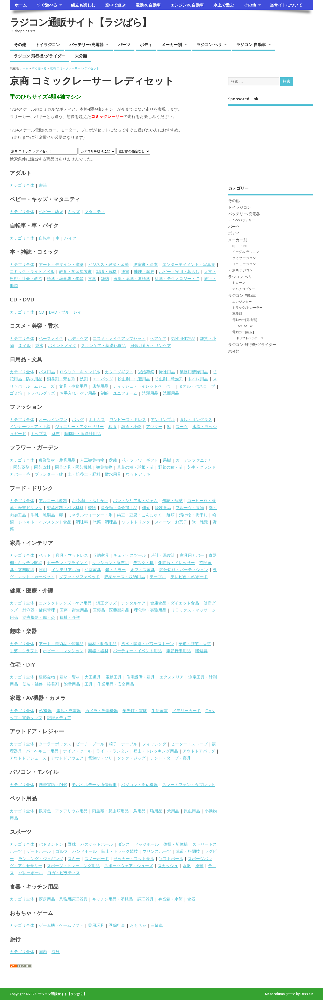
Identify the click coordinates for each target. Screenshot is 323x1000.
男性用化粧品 (183, 338)
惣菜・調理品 (105, 522)
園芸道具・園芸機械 (73, 467)
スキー (74, 858)
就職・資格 (106, 271)
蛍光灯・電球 (134, 710)
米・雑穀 (200, 522)
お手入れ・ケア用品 (78, 393)
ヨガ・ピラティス (63, 872)
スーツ (182, 426)
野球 (72, 844)
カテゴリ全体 (22, 185)
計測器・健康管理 (38, 610)
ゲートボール (39, 851)
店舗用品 (100, 386)
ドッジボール (146, 844)
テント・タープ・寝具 (170, 758)
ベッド (45, 555)
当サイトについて (286, 5)
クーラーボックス (55, 744)
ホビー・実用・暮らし (179, 271)
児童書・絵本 (145, 264)
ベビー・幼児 (51, 211)
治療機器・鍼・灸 (38, 617)
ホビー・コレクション (63, 650)
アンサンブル (163, 419)
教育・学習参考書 (75, 271)
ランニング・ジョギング (40, 858)
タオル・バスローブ (197, 386)
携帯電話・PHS (53, 784)
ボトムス (97, 419)
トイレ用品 (198, 378)
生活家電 (159, 710)
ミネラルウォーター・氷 (90, 514)
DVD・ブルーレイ (65, 312)
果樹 (167, 460)
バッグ (78, 419)
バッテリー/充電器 (86, 44)
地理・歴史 (144, 271)
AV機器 (45, 710)
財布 (55, 433)
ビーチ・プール (90, 744)
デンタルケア (133, 603)
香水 (39, 345)
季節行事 (117, 925)
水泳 (187, 865)
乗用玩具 (96, 925)
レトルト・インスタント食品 (44, 522)
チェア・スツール (130, 555)
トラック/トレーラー (247, 307)
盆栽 (113, 460)
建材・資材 (70, 677)
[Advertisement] (270, 141)
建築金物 (47, 677)
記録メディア (59, 717)
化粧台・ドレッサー (176, 562)
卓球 (199, 865)
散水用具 (113, 474)
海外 (55, 951)
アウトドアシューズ (28, 758)
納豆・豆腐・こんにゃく (139, 514)
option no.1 (241, 245)
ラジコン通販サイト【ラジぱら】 (80, 22)
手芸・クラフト (24, 650)
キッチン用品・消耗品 (112, 899)
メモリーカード (186, 710)
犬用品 (173, 810)
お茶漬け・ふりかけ (90, 500)
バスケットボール (96, 844)
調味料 (82, 522)
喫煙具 (201, 650)
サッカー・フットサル (134, 858)
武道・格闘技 (188, 851)
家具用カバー (192, 555)
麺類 (170, 514)
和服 (112, 426)
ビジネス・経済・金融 (108, 264)
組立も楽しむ (83, 5)
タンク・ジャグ (131, 758)
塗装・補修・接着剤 (40, 684)
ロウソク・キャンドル (80, 371)
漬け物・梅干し (193, 514)
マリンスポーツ (157, 851)
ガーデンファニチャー (196, 460)
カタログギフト (119, 371)
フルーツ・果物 (190, 507)
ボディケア (78, 338)
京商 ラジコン (242, 270)
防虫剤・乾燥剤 (169, 378)
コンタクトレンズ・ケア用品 (65, 603)
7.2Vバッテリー (243, 220)
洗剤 (84, 378)
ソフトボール (171, 858)
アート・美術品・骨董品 (61, 643)
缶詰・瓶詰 (172, 500)
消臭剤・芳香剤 (61, 378)
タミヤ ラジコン (244, 258)
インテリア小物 (65, 569)
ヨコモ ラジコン (244, 264)
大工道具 (93, 677)
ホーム (21, 5)
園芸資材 (42, 467)
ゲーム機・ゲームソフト (61, 925)
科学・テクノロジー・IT (177, 278)
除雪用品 (72, 684)
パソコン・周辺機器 (139, 784)
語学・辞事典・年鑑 (65, 278)
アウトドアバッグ (199, 751)
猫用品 (156, 810)
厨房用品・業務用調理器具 (63, 899)
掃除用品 (167, 371)
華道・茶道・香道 (195, 643)
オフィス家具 (142, 569)
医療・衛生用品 (74, 610)
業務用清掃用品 (194, 371)
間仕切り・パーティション (183, 569)
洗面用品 (171, 393)
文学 (92, 278)
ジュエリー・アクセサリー (79, 426)
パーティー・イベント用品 (137, 650)
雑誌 (105, 278)
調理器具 (145, 899)
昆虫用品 (192, 810)
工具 (89, 684)
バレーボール (30, 872)
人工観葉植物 (92, 460)
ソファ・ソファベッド (79, 576)
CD (41, 312)
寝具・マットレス (72, 555)
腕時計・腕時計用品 (82, 433)
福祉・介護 (70, 617)
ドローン (238, 282)
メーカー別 (172, 44)
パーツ (124, 44)
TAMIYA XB (245, 326)
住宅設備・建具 (140, 677)
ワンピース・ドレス (127, 419)
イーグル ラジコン (245, 251)
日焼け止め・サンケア (150, 345)
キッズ (74, 211)
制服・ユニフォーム (119, 393)
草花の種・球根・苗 (135, 467)
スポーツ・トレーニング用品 (73, 865)
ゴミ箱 (16, 393)
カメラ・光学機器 (101, 710)
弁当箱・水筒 (170, 899)
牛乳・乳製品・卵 (47, 514)
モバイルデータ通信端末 (94, 784)
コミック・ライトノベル (32, 271)
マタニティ (95, 211)
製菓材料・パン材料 (65, 507)
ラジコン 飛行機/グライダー (39, 56)
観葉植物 (104, 467)
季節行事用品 (178, 650)
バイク (70, 238)
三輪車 (157, 925)
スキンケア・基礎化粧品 (103, 345)
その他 (250, 5)
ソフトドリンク (136, 522)
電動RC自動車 (148, 5)
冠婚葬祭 (146, 371)
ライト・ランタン (112, 751)
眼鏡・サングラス (196, 419)
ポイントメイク (62, 345)
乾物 (92, 507)
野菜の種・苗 (170, 467)
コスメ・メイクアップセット (119, 338)
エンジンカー (242, 301)
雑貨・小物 (131, 426)
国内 (43, 951)
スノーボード (97, 858)
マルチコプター (243, 289)
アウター (154, 426)
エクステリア (171, 677)
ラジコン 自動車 (251, 44)
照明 (43, 569)
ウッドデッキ (138, 474)
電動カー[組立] (243, 332)
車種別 (237, 313)
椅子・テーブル (123, 744)
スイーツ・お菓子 (171, 522)
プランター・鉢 (49, 474)
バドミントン (51, 844)
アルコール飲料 (53, 500)
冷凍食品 (163, 507)
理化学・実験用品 (150, 610)
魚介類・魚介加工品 (119, 507)
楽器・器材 (98, 650)
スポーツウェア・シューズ (128, 865)
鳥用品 (139, 810)
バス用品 (47, 371)
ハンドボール (84, 851)
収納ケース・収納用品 (124, 576)
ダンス (124, 844)
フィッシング (154, 744)
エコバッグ (103, 378)
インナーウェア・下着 (30, 426)
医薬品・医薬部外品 (111, 610)
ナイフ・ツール (77, 751)
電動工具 (113, 677)
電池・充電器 (68, 710)
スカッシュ (168, 865)
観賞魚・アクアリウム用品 (63, 810)
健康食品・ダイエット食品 (174, 603)
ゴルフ (62, 851)
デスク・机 (143, 562)
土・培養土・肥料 (84, 474)
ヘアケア (158, 338)
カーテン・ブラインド (67, 562)
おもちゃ (138, 925)
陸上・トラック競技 (119, 851)
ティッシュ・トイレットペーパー (143, 386)
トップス (39, 433)
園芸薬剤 (21, 467)
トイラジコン (47, 44)
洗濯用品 (150, 393)
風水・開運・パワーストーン (147, 643)
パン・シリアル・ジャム (135, 500)
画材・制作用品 (102, 643)
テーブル (158, 576)
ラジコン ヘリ (209, 44)
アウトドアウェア (67, 758)
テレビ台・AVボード (189, 576)
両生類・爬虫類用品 (110, 810)
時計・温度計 (163, 555)
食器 (191, 899)
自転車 (45, 238)
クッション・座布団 (110, 562)
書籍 (43, 185)
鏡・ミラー (115, 569)
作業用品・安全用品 (115, 684)
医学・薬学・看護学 (132, 278)
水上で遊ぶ (224, 5)
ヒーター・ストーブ (189, 744)
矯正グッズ (106, 603)
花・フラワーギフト (140, 460)
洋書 (125, 271)
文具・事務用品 (73, 386)
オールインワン (53, 419)
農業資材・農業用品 (57, 460)
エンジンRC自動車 (187, 5)
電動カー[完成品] (244, 319)
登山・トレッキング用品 (155, 751)
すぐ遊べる (47, 5)
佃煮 (146, 507)
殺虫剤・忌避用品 (134, 378)
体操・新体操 (175, 844)
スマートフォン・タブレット (188, 784)
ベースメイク (51, 338)
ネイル (24, 345)
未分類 (81, 56)
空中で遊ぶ (115, 5)
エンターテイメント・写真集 (188, 264)
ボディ (146, 44)
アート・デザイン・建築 (61, 264)
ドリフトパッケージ (249, 338)
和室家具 (93, 569)
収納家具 (101, 555)
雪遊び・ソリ (100, 758)
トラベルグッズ (41, 393)
